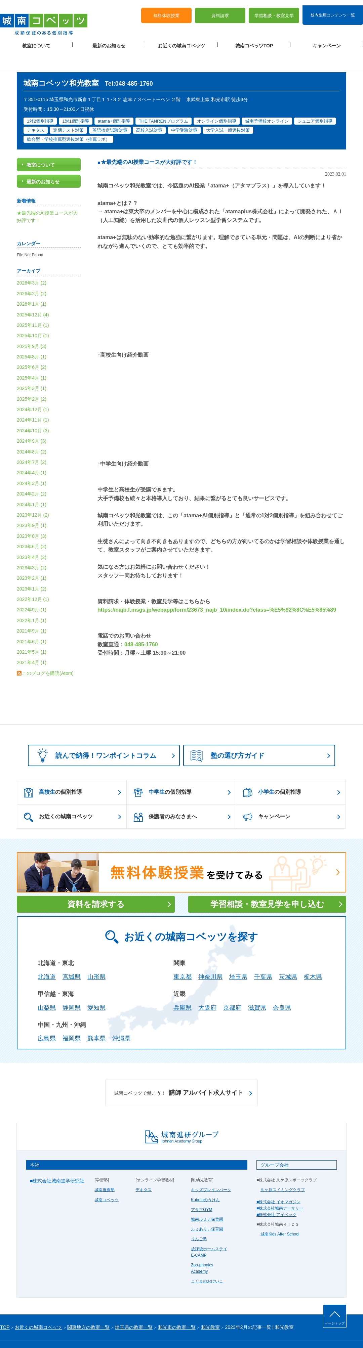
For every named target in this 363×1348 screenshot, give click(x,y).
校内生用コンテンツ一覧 (333, 9)
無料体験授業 (166, 10)
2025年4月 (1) (31, 356)
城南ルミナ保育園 (207, 1197)
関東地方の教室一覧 (88, 1306)
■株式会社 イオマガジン (278, 1180)
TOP (5, 1306)
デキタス (143, 1168)
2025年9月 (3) (31, 325)
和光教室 (210, 1306)
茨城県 (288, 955)
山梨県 (47, 986)
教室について (36, 40)
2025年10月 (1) (33, 314)
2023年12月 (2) (33, 493)
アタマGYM (201, 1188)
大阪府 (207, 986)
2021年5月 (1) (31, 630)
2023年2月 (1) (31, 556)
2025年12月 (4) (33, 293)
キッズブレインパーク (211, 1168)
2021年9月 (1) (31, 609)
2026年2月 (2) (31, 272)
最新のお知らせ (108, 40)
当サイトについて (139, 1332)
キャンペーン (327, 40)
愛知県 (96, 986)
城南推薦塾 (104, 1168)
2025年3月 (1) (31, 366)
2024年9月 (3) (31, 419)
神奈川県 (210, 955)
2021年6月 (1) (31, 620)
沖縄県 (121, 1016)
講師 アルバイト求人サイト (178, 1071)
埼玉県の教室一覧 (134, 1306)
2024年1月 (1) (31, 483)
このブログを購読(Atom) (48, 651)
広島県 (47, 1016)
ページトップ (335, 1323)
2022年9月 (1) (31, 588)
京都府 (232, 986)
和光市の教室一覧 (177, 1306)
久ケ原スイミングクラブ (282, 1168)
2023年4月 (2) (31, 535)
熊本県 (96, 1016)
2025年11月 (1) (33, 303)
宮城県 (72, 955)
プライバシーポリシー (20, 1332)
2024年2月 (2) (31, 472)
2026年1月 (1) (31, 282)
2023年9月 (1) (31, 504)
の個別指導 (53, 771)
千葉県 (263, 955)
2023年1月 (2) (31, 567)
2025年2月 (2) (31, 377)
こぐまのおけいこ (207, 1259)
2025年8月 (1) (31, 335)
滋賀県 (257, 986)
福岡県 (72, 1016)
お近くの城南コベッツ (181, 40)
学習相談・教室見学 (274, 10)
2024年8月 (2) (31, 430)
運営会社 (81, 1332)
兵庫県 (182, 986)
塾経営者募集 (106, 1332)
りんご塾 (199, 1217)
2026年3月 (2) (31, 261)
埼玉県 (238, 955)
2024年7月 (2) (31, 440)
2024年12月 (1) (33, 388)
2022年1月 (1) (31, 599)
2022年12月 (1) (33, 577)
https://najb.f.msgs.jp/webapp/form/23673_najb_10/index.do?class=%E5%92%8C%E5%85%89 (216, 589)
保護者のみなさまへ (165, 795)
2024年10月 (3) (33, 409)
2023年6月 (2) (31, 525)
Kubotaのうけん (205, 1178)
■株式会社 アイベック (276, 1193)
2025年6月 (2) (31, 346)
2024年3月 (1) (31, 462)
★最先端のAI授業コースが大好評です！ (149, 141)
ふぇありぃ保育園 (207, 1207)
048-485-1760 (141, 623)
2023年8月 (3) (31, 514)
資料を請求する (96, 882)
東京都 (182, 955)
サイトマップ (57, 1332)
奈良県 (282, 986)
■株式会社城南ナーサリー (279, 1186)
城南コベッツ (106, 1178)
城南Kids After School (279, 1212)
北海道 (47, 955)
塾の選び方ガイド (228, 735)
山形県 (96, 955)
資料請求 (220, 10)
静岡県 (72, 986)
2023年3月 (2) (31, 546)
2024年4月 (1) (31, 451)
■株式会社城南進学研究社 (57, 1159)
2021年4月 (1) (31, 641)
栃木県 (313, 955)
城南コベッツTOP (254, 40)
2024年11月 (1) (33, 398)
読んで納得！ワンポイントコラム (94, 734)
